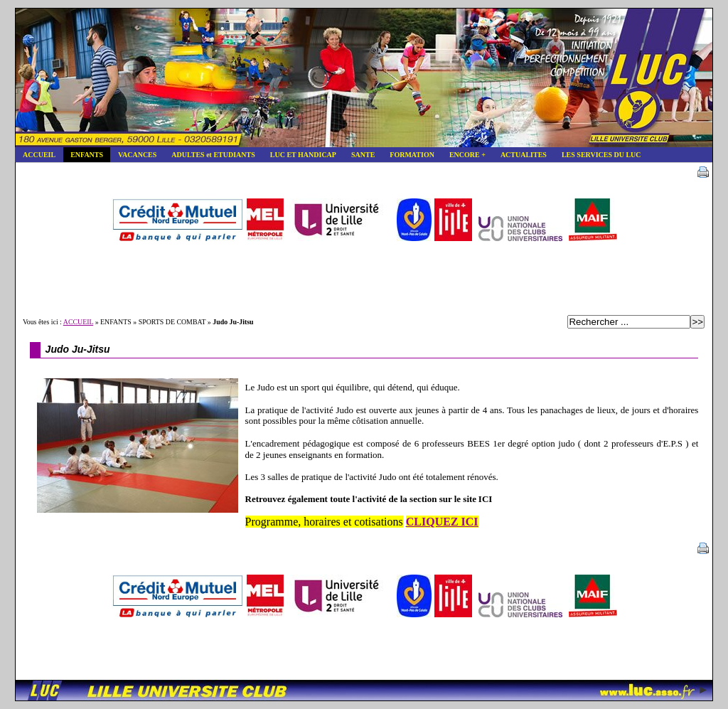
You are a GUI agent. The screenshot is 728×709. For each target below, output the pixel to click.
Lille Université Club (364, 78)
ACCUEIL (35, 153)
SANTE (359, 153)
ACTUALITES (520, 153)
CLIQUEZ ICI (442, 522)
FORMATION (408, 153)
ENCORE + (463, 153)
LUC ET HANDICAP (299, 153)
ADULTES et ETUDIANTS (209, 153)
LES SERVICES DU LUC (597, 153)
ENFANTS (83, 153)
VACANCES (133, 153)
